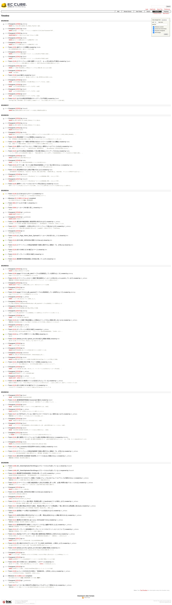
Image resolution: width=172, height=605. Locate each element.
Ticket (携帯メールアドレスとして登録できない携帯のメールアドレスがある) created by (38, 146)
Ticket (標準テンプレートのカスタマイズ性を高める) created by (31, 184)
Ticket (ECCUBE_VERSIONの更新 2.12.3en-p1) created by (29, 492)
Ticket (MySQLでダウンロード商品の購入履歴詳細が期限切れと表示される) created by (40, 534)
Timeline (157, 11)
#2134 (10, 25)
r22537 (14, 284)
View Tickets (139, 11)
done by (160, 24)
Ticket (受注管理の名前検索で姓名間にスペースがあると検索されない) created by (38, 456)
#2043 (10, 30)
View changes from (160, 19)
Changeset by (16, 24)
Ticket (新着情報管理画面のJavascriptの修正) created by (28, 400)
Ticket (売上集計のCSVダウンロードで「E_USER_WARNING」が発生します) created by (40, 543)
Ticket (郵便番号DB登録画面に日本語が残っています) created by (33, 473)
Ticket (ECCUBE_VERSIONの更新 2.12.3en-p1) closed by (28, 240)
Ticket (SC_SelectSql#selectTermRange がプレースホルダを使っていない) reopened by (39, 470)
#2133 (10, 67)
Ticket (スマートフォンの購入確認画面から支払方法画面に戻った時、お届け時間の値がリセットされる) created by (49, 483)
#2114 (10, 420)
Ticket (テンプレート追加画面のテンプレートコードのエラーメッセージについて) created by (42, 529)
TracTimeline (143, 590)
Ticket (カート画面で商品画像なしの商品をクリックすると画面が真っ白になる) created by (41, 320)
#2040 (10, 354)
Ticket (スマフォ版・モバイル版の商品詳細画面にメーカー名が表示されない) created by (38, 165)
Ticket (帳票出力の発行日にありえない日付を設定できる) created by (34, 520)
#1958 (10, 214)
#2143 (10, 81)
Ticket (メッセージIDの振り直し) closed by (23, 207)
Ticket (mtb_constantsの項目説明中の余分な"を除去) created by (31, 447)
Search (148, 11)
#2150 (10, 39)
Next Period (166, 13)
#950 (10, 345)
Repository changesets (159, 30)
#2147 (10, 86)
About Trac (159, 9)
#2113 (10, 406)
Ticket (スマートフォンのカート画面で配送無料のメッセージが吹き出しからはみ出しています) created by (46, 278)
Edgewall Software (21, 602)
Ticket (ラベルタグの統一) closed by (21, 203)
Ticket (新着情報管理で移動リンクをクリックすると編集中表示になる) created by (38, 525)
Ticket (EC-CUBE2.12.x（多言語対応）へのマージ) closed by (29, 562)
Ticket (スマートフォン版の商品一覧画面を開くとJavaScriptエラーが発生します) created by (41, 501)
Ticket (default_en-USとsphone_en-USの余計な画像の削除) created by (32, 548)
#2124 (10, 411)
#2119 (10, 489)
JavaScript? (36, 503)
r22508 (14, 218)
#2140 (10, 176)
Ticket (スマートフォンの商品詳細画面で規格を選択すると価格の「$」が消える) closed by (39, 245)
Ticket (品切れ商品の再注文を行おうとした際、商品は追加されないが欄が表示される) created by (43, 515)
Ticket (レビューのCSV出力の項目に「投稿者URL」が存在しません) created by (37, 571)
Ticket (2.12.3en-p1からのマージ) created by (24, 194)
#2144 (10, 134)
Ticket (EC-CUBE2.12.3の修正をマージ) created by (26, 385)
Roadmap (166, 11)
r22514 (41, 563)
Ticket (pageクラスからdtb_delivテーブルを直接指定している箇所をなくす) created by (39, 273)
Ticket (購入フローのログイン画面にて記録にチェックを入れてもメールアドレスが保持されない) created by (47, 478)
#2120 (10, 425)
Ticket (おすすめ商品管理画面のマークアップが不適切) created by (32, 98)
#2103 (10, 218)
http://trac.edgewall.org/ (165, 602)
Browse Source (127, 11)
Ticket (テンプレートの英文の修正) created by (27, 329)
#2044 (10, 110)
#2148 (10, 72)
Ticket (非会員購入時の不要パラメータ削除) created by (28, 362)
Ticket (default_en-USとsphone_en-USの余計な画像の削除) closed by (32, 339)
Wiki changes (157, 32)
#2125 (10, 443)
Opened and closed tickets (160, 29)
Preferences (167, 9)
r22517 (10, 498)
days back (158, 22)
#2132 (10, 326)
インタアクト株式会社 (29, 603)
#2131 (10, 359)
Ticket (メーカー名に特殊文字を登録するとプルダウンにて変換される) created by (38, 585)
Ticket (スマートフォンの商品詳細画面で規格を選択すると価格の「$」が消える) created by (41, 451)
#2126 (12, 434)
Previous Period (157, 13)
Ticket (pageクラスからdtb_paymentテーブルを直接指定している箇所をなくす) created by (40, 292)
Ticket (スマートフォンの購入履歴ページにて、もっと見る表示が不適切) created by (37, 61)
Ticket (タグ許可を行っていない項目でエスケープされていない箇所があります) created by (41, 414)
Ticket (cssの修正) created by (20, 75)
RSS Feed (87, 597)
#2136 (10, 35)
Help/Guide (152, 9)
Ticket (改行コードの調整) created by (22, 47)
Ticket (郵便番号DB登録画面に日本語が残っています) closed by (30, 259)
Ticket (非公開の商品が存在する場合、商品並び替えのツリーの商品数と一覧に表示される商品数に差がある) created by (50, 506)
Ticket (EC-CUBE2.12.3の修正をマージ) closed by (26, 250)
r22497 (14, 214)
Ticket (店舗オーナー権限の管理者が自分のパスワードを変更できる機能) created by (37, 142)
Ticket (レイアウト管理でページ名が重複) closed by (26, 334)
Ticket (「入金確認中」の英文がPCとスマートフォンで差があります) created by (38, 226)
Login (146, 9)
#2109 (10, 540)
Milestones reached (158, 27)
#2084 (10, 289)
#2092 (10, 568)
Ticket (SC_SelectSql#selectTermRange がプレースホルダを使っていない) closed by (38, 466)
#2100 (10, 373)
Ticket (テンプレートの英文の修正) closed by (24, 254)
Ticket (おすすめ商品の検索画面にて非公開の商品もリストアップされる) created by (37, 151)
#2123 (10, 429)
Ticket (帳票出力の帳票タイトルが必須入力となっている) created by (34, 381)
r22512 (18, 378)
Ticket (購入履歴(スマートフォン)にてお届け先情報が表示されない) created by (36, 437)
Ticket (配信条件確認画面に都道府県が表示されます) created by (32, 221)
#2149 (10, 53)
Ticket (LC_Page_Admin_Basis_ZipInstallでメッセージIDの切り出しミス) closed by (36, 236)
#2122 (10, 350)
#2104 (10, 559)
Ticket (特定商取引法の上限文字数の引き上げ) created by (28, 170)
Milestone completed (20, 198)
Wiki (118, 11)
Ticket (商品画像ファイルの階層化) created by (25, 137)
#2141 (10, 157)
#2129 (10, 378)
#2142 (10, 162)
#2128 (10, 397)
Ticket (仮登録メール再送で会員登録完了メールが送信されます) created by (36, 511)
